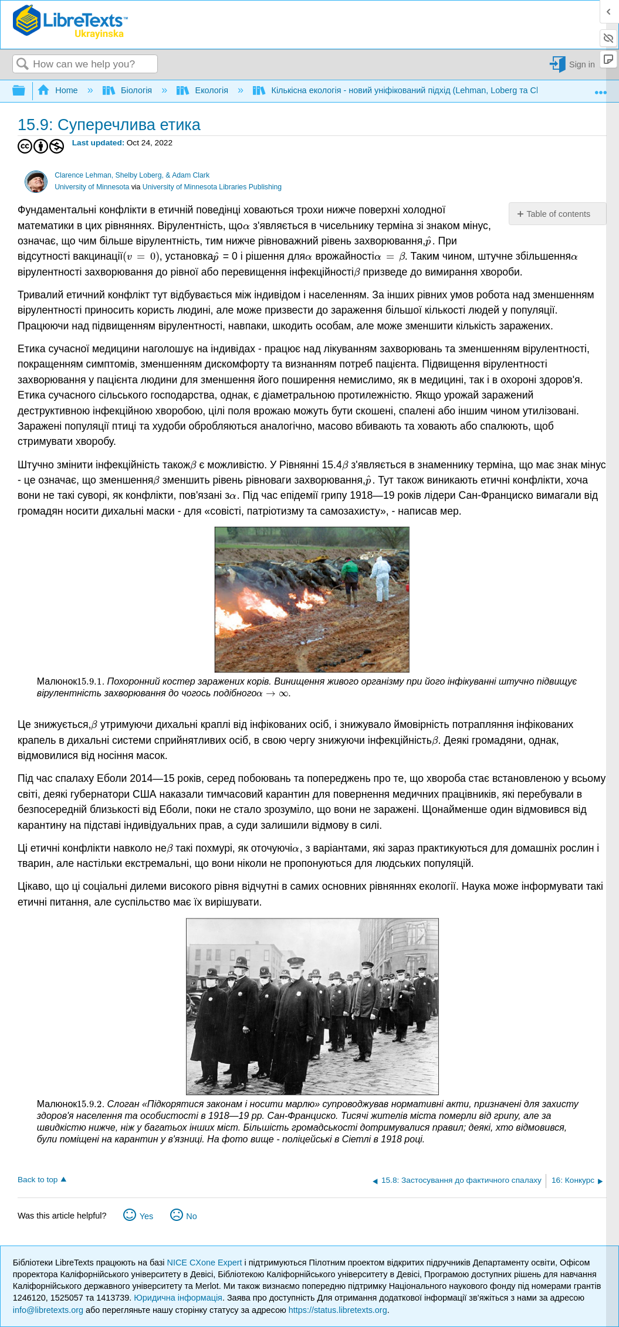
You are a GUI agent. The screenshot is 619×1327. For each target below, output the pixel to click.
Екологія (204, 90)
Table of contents (558, 214)
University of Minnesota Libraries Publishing (212, 187)
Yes (146, 1216)
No (191, 1216)
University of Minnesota (92, 187)
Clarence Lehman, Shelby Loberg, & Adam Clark (132, 175)
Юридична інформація (178, 1297)
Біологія (129, 90)
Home (58, 90)
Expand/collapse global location (600, 88)
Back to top (37, 1179)
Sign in (582, 64)
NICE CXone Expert (206, 1262)
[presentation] (247, 226)
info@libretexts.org (48, 1310)
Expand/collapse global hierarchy (26, 91)
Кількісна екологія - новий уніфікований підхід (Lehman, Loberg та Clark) (404, 90)
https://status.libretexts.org (338, 1310)
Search (22, 65)
